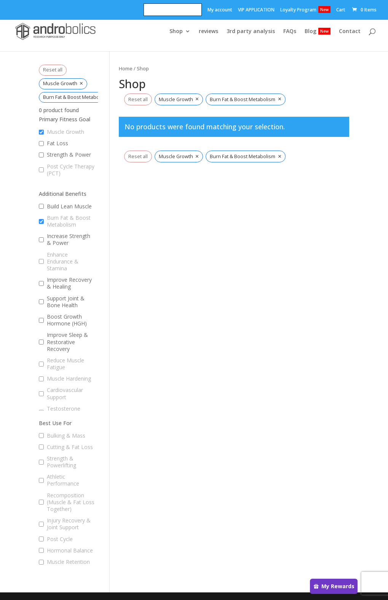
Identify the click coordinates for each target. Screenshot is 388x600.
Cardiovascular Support (65, 393)
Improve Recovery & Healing (69, 283)
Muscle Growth (65, 132)
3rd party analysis (251, 32)
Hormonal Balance (70, 550)
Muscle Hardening (69, 378)
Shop (176, 32)
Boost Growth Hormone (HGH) (67, 320)
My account (220, 10)
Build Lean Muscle (69, 206)
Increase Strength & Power (68, 239)
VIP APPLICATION (256, 10)
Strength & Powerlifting (61, 462)
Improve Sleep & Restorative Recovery (67, 342)
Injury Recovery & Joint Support (69, 524)
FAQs (289, 32)
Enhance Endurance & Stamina (62, 261)
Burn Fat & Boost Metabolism (69, 221)
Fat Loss (57, 143)
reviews (208, 32)
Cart (340, 10)
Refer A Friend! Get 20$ (173, 10)
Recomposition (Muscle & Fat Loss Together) (70, 502)
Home (126, 68)
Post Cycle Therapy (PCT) (70, 170)
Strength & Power (69, 154)
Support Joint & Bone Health (66, 302)
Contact (350, 32)
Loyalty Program (298, 10)
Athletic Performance (63, 480)
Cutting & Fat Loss (70, 447)
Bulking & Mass (66, 435)
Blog (310, 32)
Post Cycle (60, 539)
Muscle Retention (68, 562)
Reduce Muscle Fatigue (65, 364)
